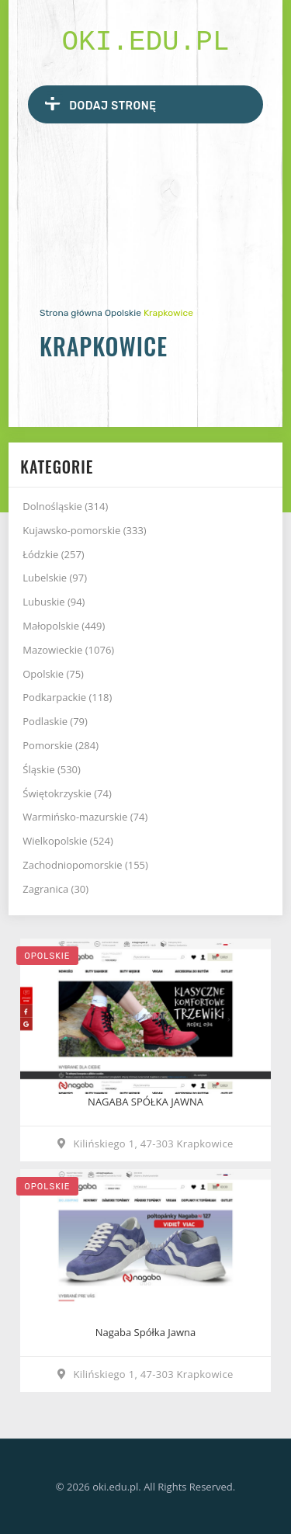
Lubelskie (55, 578)
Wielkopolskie (68, 841)
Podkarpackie (67, 697)
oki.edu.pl (145, 42)
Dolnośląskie (65, 506)
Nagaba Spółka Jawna (145, 1332)
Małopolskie (64, 626)
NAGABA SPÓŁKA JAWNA (145, 1102)
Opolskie (123, 312)
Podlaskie (55, 721)
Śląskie (52, 769)
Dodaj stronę (100, 104)
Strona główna (71, 312)
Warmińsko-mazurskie (85, 817)
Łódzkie (53, 554)
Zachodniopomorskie (85, 865)
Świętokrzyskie (67, 793)
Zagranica (55, 889)
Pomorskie (61, 745)
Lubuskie (54, 602)
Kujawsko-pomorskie (84, 530)
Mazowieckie (68, 650)
